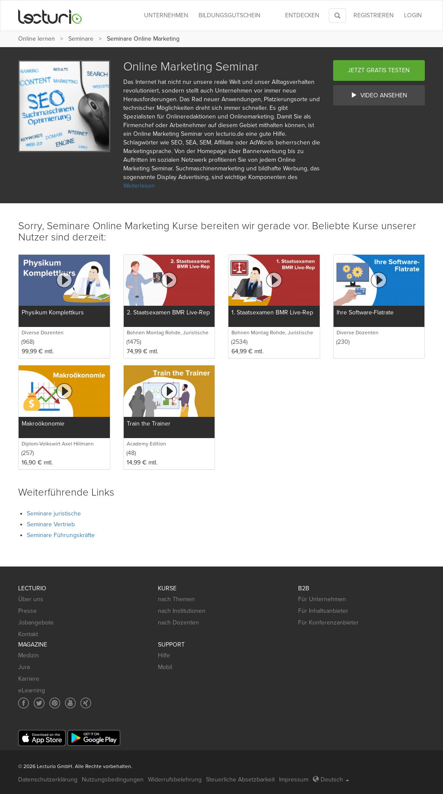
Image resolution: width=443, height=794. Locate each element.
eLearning (31, 690)
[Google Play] (93, 738)
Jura (24, 667)
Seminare (80, 38)
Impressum (293, 779)
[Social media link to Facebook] (23, 703)
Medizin (28, 655)
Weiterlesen (139, 185)
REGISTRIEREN (373, 15)
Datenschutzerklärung (47, 779)
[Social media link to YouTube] (70, 703)
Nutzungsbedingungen (113, 779)
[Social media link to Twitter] (39, 703)
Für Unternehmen (322, 599)
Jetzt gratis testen (379, 70)
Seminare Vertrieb (51, 524)
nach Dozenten (178, 622)
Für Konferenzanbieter (328, 622)
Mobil (165, 667)
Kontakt (28, 634)
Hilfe (164, 655)
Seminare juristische (54, 513)
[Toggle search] (337, 15)
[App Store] (42, 738)
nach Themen (176, 599)
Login (413, 15)
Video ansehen (379, 95)
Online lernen (36, 38)
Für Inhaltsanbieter (323, 611)
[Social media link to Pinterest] (54, 703)
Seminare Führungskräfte (61, 535)
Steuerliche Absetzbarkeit (240, 779)
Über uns (30, 599)
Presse (27, 611)
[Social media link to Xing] (85, 703)
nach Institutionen (181, 611)
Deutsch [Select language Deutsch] (331, 779)
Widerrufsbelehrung (175, 779)
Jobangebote (36, 622)
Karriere (28, 678)
